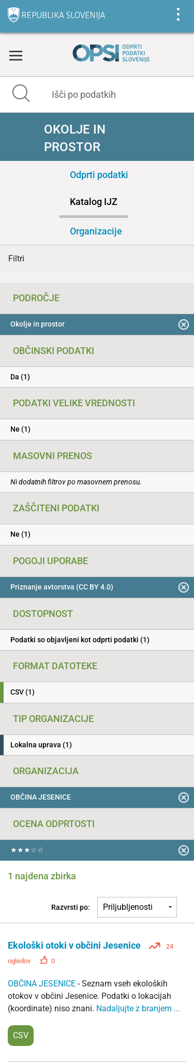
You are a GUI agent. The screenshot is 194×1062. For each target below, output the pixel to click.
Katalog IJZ (93, 201)
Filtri (16, 258)
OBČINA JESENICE (43, 984)
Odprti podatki (99, 174)
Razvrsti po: (70, 907)
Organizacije (96, 231)
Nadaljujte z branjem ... (138, 1008)
